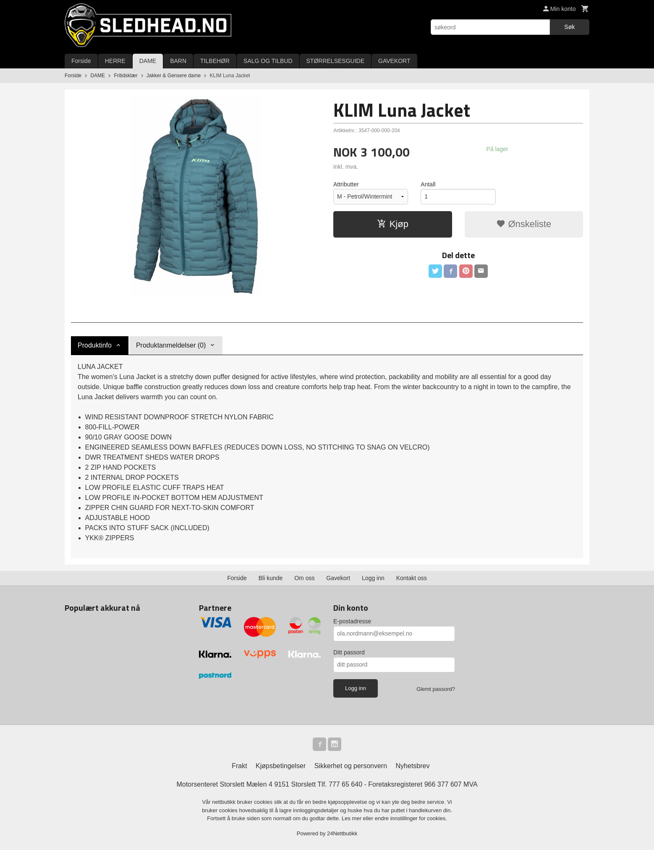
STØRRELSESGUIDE (335, 61)
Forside (81, 61)
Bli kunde (271, 578)
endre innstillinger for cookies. (411, 818)
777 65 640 (345, 784)
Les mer (352, 818)
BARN (178, 61)
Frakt (239, 765)
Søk (569, 27)
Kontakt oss (411, 578)
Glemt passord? (435, 689)
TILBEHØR (215, 61)
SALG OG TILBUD (267, 61)
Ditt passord (349, 652)
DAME (147, 61)
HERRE (115, 61)
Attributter (346, 184)
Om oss (304, 578)
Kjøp (392, 224)
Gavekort (338, 578)
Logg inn (373, 578)
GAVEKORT (394, 61)
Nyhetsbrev (413, 765)
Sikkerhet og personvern (350, 765)
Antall (428, 184)
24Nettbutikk (342, 833)
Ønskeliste (523, 224)
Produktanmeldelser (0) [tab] (171, 345)
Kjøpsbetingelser (281, 765)
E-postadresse (352, 621)
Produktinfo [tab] (95, 345)
